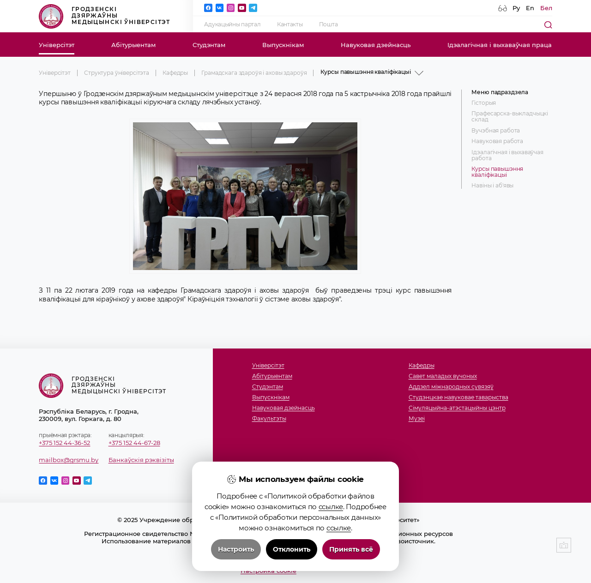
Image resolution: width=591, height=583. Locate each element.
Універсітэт (56, 44)
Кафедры (175, 73)
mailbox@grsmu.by (68, 459)
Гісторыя (483, 103)
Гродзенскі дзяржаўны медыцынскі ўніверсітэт (104, 16)
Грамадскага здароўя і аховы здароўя (254, 73)
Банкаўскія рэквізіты (141, 459)
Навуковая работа (497, 141)
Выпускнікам (283, 44)
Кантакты (290, 24)
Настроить (236, 551)
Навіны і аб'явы (492, 186)
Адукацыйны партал (232, 24)
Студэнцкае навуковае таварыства (458, 398)
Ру (516, 8)
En (530, 8)
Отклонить (291, 551)
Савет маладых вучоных (443, 376)
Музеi (417, 419)
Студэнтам (209, 44)
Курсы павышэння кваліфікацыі (497, 172)
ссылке (331, 508)
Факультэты (269, 419)
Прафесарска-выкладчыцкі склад (509, 117)
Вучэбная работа (495, 131)
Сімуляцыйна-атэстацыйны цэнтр (457, 408)
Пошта (328, 24)
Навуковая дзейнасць (375, 44)
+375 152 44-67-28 (134, 442)
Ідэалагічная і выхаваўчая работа (507, 156)
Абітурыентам (133, 44)
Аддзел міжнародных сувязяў (451, 387)
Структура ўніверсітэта (116, 73)
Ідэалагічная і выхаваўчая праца (499, 44)
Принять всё (351, 551)
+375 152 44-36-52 (64, 442)
